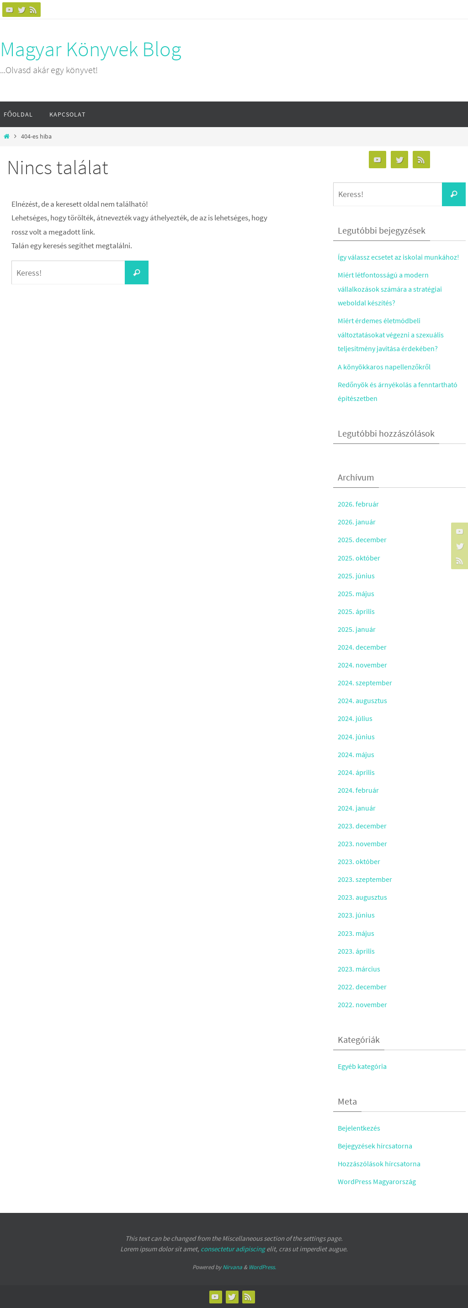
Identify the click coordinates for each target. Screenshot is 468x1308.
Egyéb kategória (364, 1066)
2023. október (359, 861)
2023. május (356, 933)
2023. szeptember (365, 879)
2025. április (356, 611)
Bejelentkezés (359, 1128)
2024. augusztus (363, 700)
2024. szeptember (365, 683)
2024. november (363, 665)
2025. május (356, 593)
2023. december (363, 826)
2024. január (357, 808)
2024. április (356, 772)
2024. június (356, 736)
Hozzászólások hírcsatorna (381, 1164)
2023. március (360, 969)
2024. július (355, 718)
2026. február (358, 504)
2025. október (359, 558)
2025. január (357, 629)
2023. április (356, 951)
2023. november (363, 843)
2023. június (356, 915)
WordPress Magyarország (378, 1181)
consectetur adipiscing (233, 1248)
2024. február (358, 790)
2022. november (363, 1004)
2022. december (363, 987)
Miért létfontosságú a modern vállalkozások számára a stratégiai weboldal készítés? (393, 289)
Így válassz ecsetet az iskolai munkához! (401, 257)
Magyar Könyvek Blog (90, 49)
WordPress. (262, 1267)
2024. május (356, 754)
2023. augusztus (363, 897)
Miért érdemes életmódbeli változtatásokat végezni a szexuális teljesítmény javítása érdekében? (394, 334)
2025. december (363, 539)
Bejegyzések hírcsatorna (376, 1146)
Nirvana (232, 1267)
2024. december (363, 647)
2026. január (357, 522)
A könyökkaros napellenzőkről (385, 367)
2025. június (356, 576)
